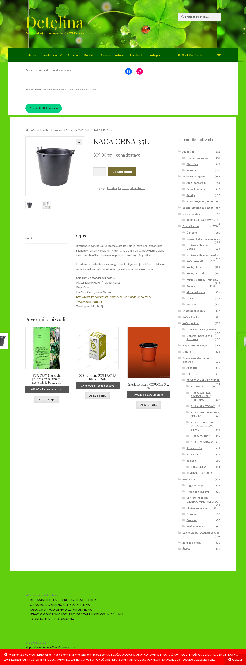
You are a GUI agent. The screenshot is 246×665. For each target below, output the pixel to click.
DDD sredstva (191, 213)
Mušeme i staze (195, 292)
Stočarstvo (189, 479)
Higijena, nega (195, 485)
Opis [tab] (28, 238)
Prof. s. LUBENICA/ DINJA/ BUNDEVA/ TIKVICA (202, 426)
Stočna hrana (194, 526)
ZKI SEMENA (198, 466)
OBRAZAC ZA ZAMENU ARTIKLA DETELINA (60, 604)
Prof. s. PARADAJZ (202, 442)
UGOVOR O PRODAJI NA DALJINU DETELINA (61, 609)
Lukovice (191, 374)
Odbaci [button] (237, 659)
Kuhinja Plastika (196, 267)
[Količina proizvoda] (99, 171)
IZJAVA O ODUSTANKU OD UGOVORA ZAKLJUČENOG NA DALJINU (76, 614)
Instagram (155, 55)
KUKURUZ (197, 386)
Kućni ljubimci (190, 323)
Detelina (54, 21)
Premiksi (191, 520)
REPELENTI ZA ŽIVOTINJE (202, 220)
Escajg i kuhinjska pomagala (203, 238)
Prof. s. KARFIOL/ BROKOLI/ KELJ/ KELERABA (201, 396)
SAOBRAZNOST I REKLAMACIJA (52, 619)
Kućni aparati (194, 261)
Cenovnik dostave (112, 55)
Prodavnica (49, 55)
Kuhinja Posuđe (195, 273)
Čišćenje (191, 232)
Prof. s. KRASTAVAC (203, 406)
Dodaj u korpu (122, 171)
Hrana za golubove (197, 491)
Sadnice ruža (194, 448)
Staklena (191, 170)
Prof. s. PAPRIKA (200, 435)
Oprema (191, 514)
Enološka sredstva (193, 310)
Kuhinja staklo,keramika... (202, 279)
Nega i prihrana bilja (194, 345)
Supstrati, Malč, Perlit (78, 129)
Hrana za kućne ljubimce (201, 329)
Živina (186, 548)
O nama (73, 55)
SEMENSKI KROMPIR (199, 473)
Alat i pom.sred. (196, 182)
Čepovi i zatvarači (197, 157)
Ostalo (190, 298)
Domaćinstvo (190, 226)
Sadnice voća (194, 454)
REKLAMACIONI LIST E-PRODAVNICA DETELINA (63, 600)
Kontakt (89, 55)
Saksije (190, 195)
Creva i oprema (195, 189)
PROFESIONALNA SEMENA (203, 380)
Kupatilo (191, 285)
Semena (191, 460)
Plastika (112, 188)
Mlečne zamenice (196, 507)
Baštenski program (52, 129)
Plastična (192, 164)
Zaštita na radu (191, 542)
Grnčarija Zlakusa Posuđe (202, 254)
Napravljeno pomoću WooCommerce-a (50, 647)
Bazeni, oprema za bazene (197, 207)
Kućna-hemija (190, 317)
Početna (34, 129)
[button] (79, 142)
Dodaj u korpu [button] (46, 399)
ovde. (211, 659)
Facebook (136, 55)
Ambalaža (188, 151)
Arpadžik (191, 367)
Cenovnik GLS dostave (44, 108)
